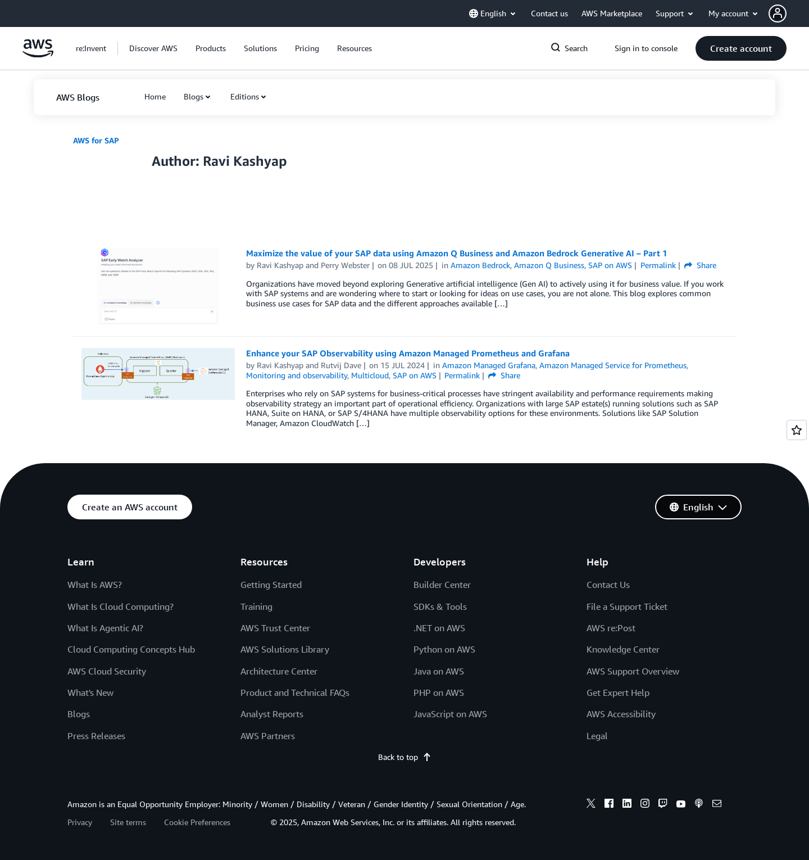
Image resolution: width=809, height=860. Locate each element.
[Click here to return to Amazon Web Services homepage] (37, 54)
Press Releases (96, 735)
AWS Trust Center (275, 627)
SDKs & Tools (440, 606)
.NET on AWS (439, 627)
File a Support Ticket (627, 606)
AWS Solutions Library (284, 649)
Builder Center (442, 584)
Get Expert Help (618, 692)
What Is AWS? (94, 584)
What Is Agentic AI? (105, 627)
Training (256, 606)
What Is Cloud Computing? (120, 606)
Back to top (404, 757)
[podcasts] (698, 805)
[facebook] (609, 805)
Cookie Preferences (197, 822)
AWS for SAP (96, 140)
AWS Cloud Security (106, 671)
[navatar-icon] (778, 13)
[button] (789, 13)
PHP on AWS (438, 692)
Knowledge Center (623, 649)
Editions (244, 96)
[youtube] (680, 805)
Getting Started (271, 584)
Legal (597, 735)
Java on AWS (438, 671)
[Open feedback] (797, 430)
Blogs (193, 96)
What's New (90, 692)
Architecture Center (278, 671)
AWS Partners (267, 735)
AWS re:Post (611, 627)
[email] (716, 805)
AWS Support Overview (633, 671)
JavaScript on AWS (450, 713)
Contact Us (608, 584)
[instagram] (644, 805)
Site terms (128, 822)
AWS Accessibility (621, 713)
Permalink (658, 265)
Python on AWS (444, 649)
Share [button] (700, 265)
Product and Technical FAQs (294, 692)
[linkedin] (626, 805)
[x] (591, 805)
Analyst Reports (271, 713)
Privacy (79, 822)
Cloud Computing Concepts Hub (131, 649)
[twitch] (662, 805)
